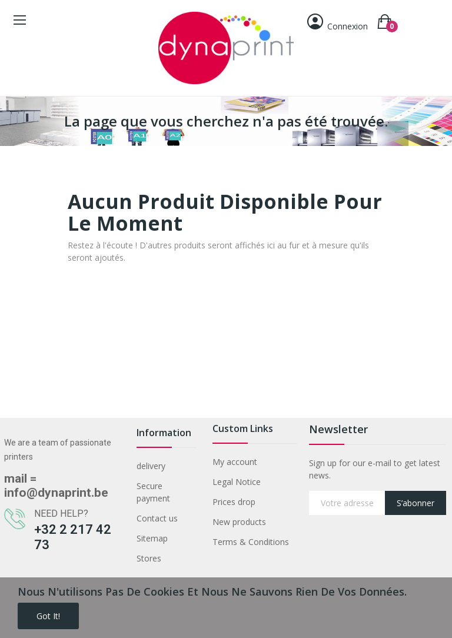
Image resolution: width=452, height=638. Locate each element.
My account (234, 461)
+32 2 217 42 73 (72, 537)
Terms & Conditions (250, 541)
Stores (149, 558)
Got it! (48, 616)
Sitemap (152, 538)
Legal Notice (236, 481)
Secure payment (153, 492)
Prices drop (233, 501)
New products (239, 521)
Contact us (157, 518)
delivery (151, 465)
